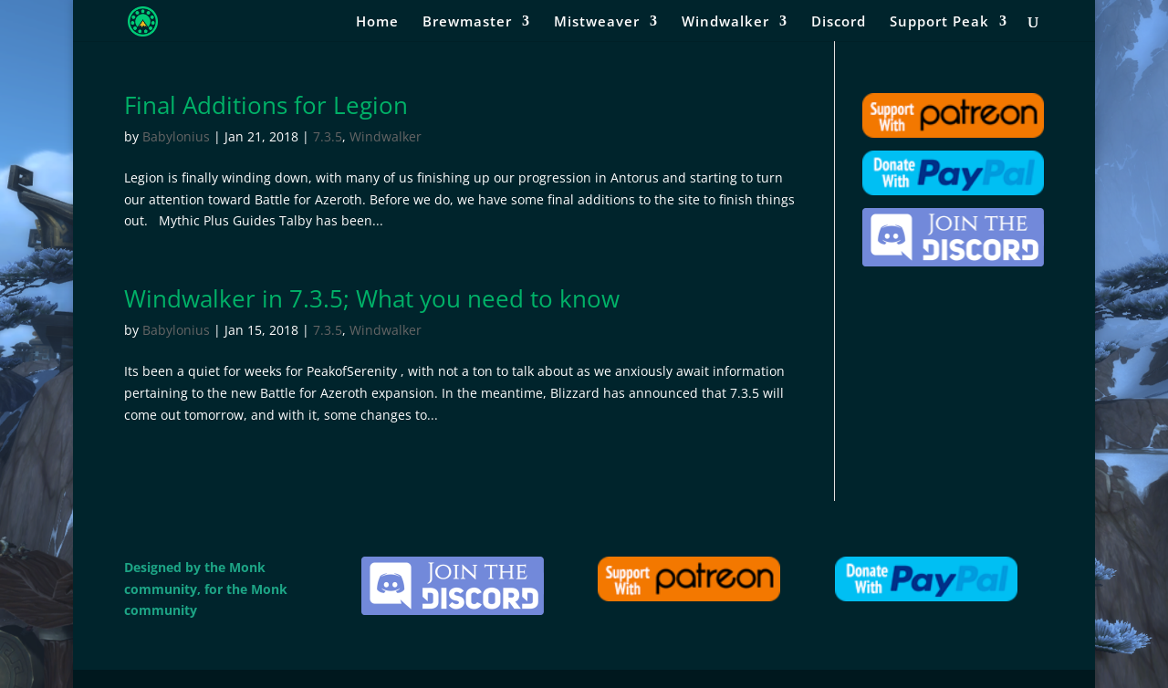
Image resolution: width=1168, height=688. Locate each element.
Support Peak (939, 22)
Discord (838, 22)
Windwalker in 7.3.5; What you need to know (372, 298)
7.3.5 (327, 136)
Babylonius (176, 136)
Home (377, 22)
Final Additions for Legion (266, 105)
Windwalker (725, 22)
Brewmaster (467, 22)
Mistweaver (597, 22)
